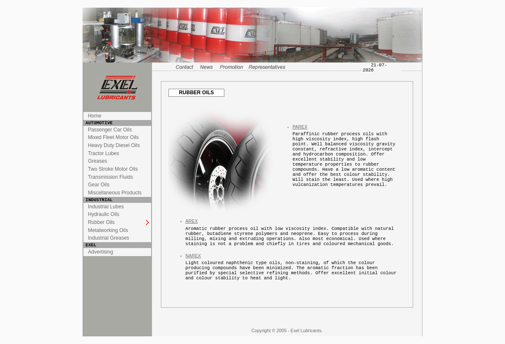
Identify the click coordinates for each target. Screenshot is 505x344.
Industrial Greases (108, 238)
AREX (191, 221)
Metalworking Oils (108, 230)
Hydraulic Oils (103, 214)
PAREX (300, 126)
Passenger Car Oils (110, 130)
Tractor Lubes (103, 153)
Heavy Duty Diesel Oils (114, 145)
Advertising (100, 252)
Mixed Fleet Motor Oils (113, 137)
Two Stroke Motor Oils (113, 169)
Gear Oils (99, 185)
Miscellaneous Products (115, 193)
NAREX (193, 255)
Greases (97, 161)
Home (94, 116)
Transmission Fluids (110, 177)
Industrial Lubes (106, 207)
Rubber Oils (101, 222)
